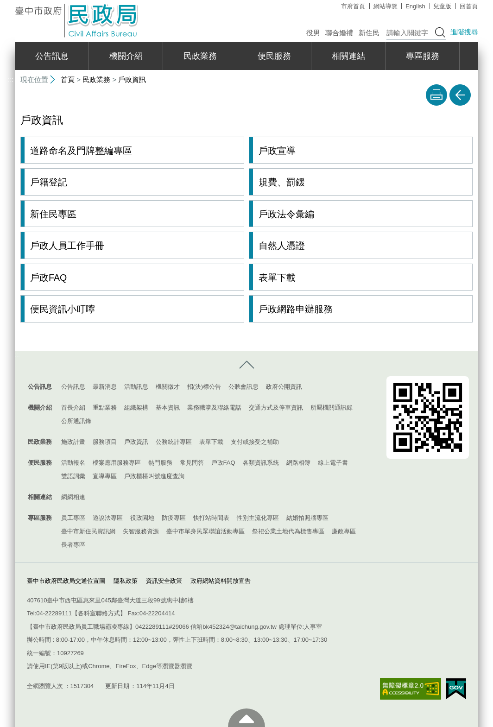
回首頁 (469, 6)
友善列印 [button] (436, 95)
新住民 (369, 32)
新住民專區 (53, 214)
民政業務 (200, 56)
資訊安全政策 (164, 580)
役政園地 (142, 517)
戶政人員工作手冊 (67, 245)
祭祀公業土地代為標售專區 (288, 530)
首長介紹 (73, 407)
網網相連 (73, 496)
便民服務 (274, 56)
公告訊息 (52, 56)
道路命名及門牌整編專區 (81, 150)
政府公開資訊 (284, 386)
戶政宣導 (277, 150)
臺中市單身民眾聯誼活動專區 (205, 530)
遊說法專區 (108, 517)
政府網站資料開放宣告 (220, 580)
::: (11, 4)
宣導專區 (105, 475)
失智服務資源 (141, 530)
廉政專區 (344, 530)
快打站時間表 (211, 517)
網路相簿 (298, 462)
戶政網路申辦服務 (296, 309)
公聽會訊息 (243, 386)
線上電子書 (333, 462)
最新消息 (105, 386)
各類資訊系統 (261, 462)
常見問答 (192, 462)
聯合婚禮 (339, 32)
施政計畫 (73, 441)
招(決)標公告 (204, 386)
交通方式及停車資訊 (276, 407)
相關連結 (348, 56)
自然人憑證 (282, 245)
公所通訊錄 (76, 420)
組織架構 (136, 407)
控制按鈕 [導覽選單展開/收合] (246, 364)
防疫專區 (174, 517)
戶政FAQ (48, 277)
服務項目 (105, 441)
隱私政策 (126, 580)
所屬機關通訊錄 (331, 407)
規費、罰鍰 (282, 182)
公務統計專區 (174, 441)
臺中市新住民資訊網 (88, 530)
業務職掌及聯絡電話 (214, 407)
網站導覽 (385, 6)
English (415, 6)
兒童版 (442, 6)
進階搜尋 (464, 32)
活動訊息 (136, 386)
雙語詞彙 (73, 475)
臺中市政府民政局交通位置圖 (66, 580)
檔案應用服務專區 (117, 462)
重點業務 (105, 407)
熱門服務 (160, 462)
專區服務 (422, 56)
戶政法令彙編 (286, 214)
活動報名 (73, 462)
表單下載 (277, 277)
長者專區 (73, 544)
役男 (313, 32)
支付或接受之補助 (255, 441)
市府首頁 (353, 6)
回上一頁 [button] (460, 95)
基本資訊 (168, 407)
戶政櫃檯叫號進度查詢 (154, 475)
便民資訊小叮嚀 (62, 309)
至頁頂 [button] (246, 717)
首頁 (68, 79)
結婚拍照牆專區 (307, 517)
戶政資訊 (132, 79)
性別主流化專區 (258, 517)
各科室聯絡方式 (99, 612)
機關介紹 (126, 56)
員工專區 (73, 517)
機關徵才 (168, 386)
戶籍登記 (48, 182)
